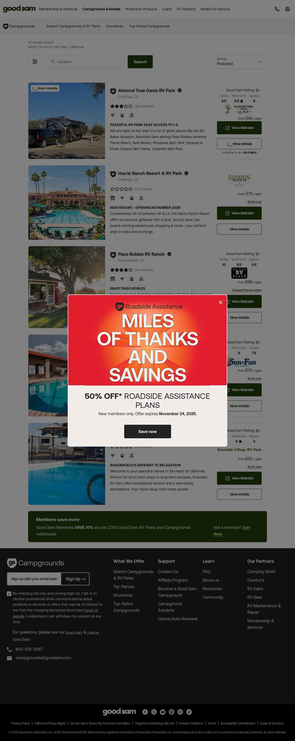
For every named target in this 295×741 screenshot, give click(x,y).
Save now (147, 431)
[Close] (220, 302)
